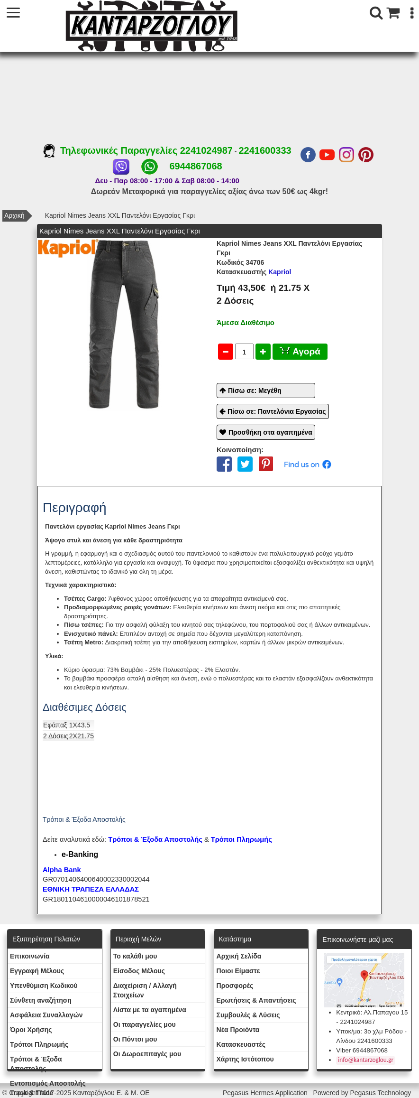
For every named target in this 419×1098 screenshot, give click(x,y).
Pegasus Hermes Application (266, 1093)
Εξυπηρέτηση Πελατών (46, 939)
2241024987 (206, 150)
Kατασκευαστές (241, 1044)
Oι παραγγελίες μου (144, 1024)
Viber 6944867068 (362, 1050)
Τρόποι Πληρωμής (241, 839)
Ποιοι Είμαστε (238, 971)
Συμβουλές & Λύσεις (248, 1015)
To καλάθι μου (135, 956)
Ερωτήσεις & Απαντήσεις (256, 1000)
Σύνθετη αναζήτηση (41, 1000)
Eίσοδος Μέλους (139, 971)
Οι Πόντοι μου (135, 1039)
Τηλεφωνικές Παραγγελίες (111, 150)
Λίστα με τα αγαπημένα (149, 1010)
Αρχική (14, 215)
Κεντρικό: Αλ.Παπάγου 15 (372, 1012)
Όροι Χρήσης (31, 1029)
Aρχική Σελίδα (239, 956)
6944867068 (195, 166)
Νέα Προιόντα (238, 1029)
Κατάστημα (235, 939)
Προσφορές (235, 985)
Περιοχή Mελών (138, 939)
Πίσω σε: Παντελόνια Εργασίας (277, 411)
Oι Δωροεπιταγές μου (147, 1054)
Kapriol (254, 272)
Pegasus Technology (381, 1093)
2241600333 (264, 150)
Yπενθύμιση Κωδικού (44, 985)
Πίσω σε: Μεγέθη (255, 390)
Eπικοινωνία (30, 956)
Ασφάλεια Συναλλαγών (46, 1015)
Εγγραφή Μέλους (37, 971)
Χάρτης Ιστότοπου (245, 1059)
